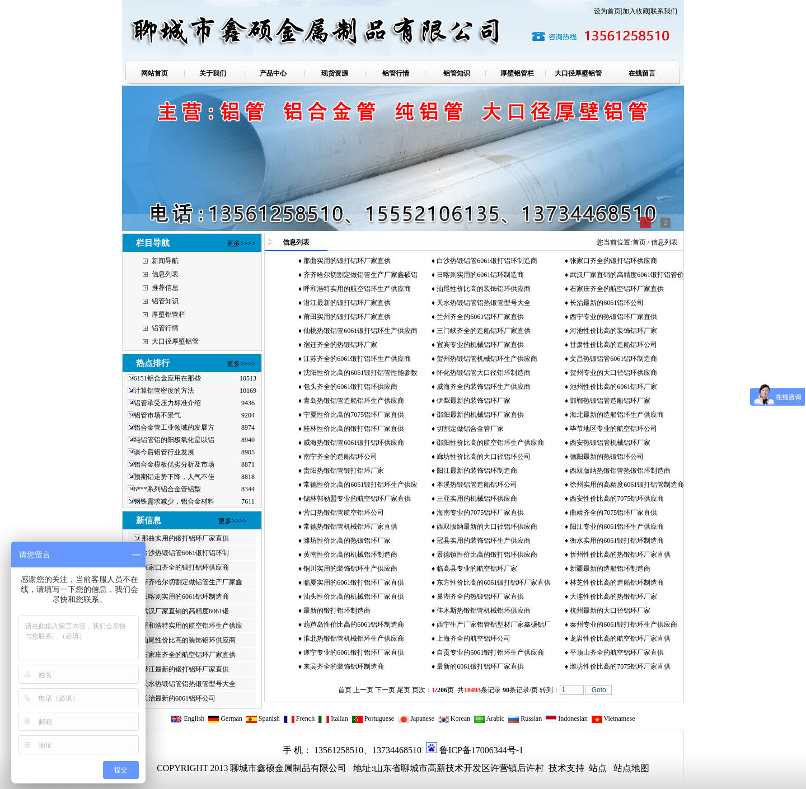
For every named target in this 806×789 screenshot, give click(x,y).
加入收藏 (635, 11)
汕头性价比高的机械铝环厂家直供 (353, 596)
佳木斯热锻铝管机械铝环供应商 (484, 610)
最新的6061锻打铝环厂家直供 (480, 666)
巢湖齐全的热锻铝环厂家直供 (480, 596)
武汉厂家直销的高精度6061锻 (185, 611)
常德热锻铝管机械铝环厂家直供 (350, 526)
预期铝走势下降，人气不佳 (174, 477)
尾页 (403, 690)
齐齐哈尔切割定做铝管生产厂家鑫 (192, 582)
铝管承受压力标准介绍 (167, 403)
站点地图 (631, 768)
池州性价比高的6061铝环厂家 (613, 387)
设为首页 (607, 11)
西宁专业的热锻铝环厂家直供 (613, 317)
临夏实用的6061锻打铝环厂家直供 (353, 582)
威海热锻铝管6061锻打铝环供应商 (353, 443)
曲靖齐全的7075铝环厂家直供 (613, 512)
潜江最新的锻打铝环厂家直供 (185, 669)
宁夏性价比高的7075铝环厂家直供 (353, 415)
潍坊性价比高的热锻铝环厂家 (347, 540)
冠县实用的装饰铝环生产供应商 (484, 540)
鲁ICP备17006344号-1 (481, 750)
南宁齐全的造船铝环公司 (340, 457)
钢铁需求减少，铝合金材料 (174, 501)
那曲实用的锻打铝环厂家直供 (185, 538)
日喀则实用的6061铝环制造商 (185, 596)
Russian (525, 718)
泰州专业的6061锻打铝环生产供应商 (623, 624)
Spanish (263, 718)
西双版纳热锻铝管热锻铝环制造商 (620, 471)
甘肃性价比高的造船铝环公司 (613, 345)
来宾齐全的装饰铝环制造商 (343, 666)
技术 (556, 768)
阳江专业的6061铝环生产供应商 (617, 526)
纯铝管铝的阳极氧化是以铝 (174, 440)
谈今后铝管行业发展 (164, 452)
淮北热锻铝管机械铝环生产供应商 (353, 638)
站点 (598, 768)
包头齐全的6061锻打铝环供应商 (350, 387)
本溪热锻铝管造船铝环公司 (477, 485)
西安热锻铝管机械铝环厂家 (610, 443)
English (187, 718)
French (299, 718)
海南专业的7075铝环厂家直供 (480, 512)
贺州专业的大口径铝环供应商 (613, 373)
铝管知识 (165, 301)
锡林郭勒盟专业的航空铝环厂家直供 (357, 498)
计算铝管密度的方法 (164, 390)
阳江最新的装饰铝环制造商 (477, 471)
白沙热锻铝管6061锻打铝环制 (185, 553)
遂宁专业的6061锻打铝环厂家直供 (353, 652)
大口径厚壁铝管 (175, 341)
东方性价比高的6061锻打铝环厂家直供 (494, 582)
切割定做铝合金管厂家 (470, 429)
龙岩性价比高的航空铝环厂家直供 (620, 638)
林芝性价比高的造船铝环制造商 (617, 582)
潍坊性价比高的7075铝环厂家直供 (620, 666)
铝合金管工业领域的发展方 (174, 427)
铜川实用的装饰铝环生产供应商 (350, 568)
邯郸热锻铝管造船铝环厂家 (610, 401)
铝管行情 (165, 328)
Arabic (489, 718)
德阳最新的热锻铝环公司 (607, 457)
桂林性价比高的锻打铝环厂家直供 (353, 429)
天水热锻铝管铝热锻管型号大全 (189, 684)
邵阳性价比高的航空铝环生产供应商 (490, 443)
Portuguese (373, 718)
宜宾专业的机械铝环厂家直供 (480, 345)
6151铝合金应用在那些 (167, 378)
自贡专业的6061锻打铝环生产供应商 (490, 652)
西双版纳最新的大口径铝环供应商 (487, 526)
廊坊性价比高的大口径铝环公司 (484, 457)
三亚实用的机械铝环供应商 (477, 498)
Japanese (415, 718)
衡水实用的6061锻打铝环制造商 (617, 540)
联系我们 (663, 11)
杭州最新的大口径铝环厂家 (610, 610)
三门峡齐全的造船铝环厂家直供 (484, 331)
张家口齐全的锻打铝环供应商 (185, 567)
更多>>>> (241, 243)
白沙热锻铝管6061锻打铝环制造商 (487, 261)
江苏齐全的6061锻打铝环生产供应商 (357, 359)
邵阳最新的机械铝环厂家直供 (480, 415)
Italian (333, 718)
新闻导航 (165, 261)
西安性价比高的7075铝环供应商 (617, 498)
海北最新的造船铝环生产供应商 (617, 415)
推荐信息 (165, 288)
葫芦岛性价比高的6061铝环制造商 (353, 624)
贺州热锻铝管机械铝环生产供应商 (487, 359)
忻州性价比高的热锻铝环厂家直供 (620, 554)
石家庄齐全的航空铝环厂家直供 (189, 655)
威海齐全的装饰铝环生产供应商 (484, 387)
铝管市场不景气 (158, 415)
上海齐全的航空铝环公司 (473, 638)
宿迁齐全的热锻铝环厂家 (340, 345)
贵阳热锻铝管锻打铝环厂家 (343, 471)
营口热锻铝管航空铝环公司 (343, 512)
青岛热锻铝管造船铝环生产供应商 (353, 401)
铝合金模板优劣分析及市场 (174, 464)
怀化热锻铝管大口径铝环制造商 (484, 373)
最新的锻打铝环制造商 (337, 610)
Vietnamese (613, 718)
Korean (454, 718)
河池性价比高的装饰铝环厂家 (613, 331)
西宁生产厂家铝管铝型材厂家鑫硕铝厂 (494, 624)
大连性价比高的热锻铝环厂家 (613, 596)
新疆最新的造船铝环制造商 (610, 568)
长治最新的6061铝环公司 (178, 698)
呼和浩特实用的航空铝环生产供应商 (357, 289)
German (225, 718)
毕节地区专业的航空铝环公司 (613, 429)
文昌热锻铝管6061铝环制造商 (613, 359)
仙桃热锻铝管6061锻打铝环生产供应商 (360, 331)
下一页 (385, 690)
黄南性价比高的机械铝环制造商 (350, 554)
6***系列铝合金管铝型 (167, 489)
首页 (639, 242)
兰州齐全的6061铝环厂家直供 (480, 317)
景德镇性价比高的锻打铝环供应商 (487, 554)
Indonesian (566, 718)
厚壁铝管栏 (168, 314)
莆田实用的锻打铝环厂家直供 (347, 317)
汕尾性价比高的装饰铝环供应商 (189, 640)
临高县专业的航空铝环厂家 (477, 568)
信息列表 (165, 274)
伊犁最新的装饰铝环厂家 (473, 401)
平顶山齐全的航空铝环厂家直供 (617, 652)
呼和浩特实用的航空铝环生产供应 (192, 626)
